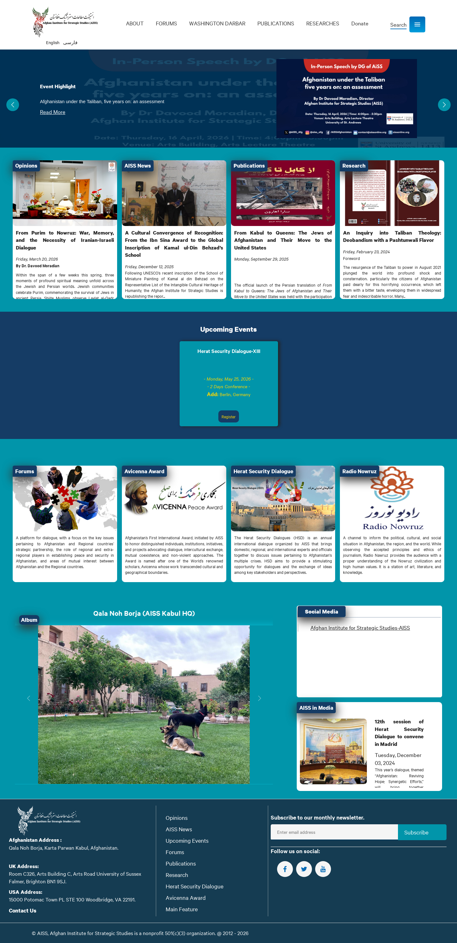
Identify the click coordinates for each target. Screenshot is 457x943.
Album (29, 619)
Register (229, 416)
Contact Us (22, 910)
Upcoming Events (228, 329)
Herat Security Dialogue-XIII (228, 350)
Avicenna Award (186, 897)
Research (177, 874)
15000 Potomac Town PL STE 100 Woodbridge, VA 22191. (72, 899)
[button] (417, 24)
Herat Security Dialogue (194, 886)
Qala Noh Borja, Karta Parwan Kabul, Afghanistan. (63, 847)
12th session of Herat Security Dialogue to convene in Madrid (399, 732)
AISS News (179, 829)
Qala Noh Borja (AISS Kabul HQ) (144, 613)
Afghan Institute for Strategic (360, 627)
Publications (181, 863)
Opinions (177, 817)
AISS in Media (316, 707)
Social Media (321, 611)
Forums (175, 851)
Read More (52, 111)
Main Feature (182, 909)
